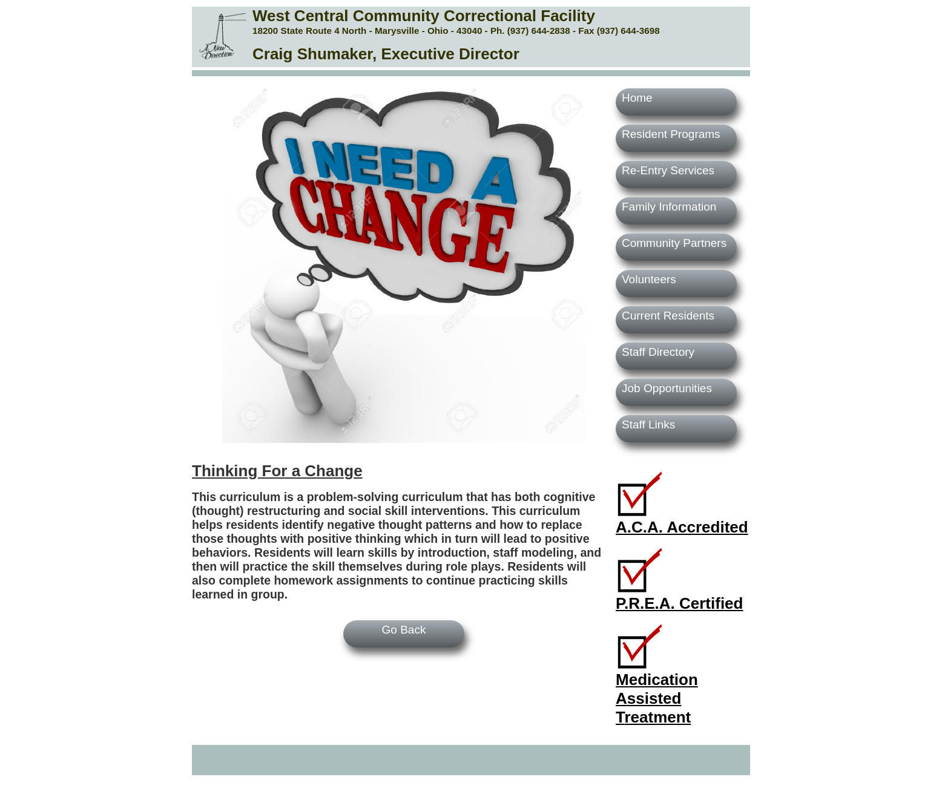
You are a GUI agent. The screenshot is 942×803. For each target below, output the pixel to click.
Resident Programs (671, 134)
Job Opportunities (667, 388)
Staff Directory (658, 352)
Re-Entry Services (668, 170)
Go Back (404, 629)
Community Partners (674, 243)
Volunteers (649, 279)
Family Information (669, 206)
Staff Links (648, 424)
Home (637, 97)
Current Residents (668, 315)
